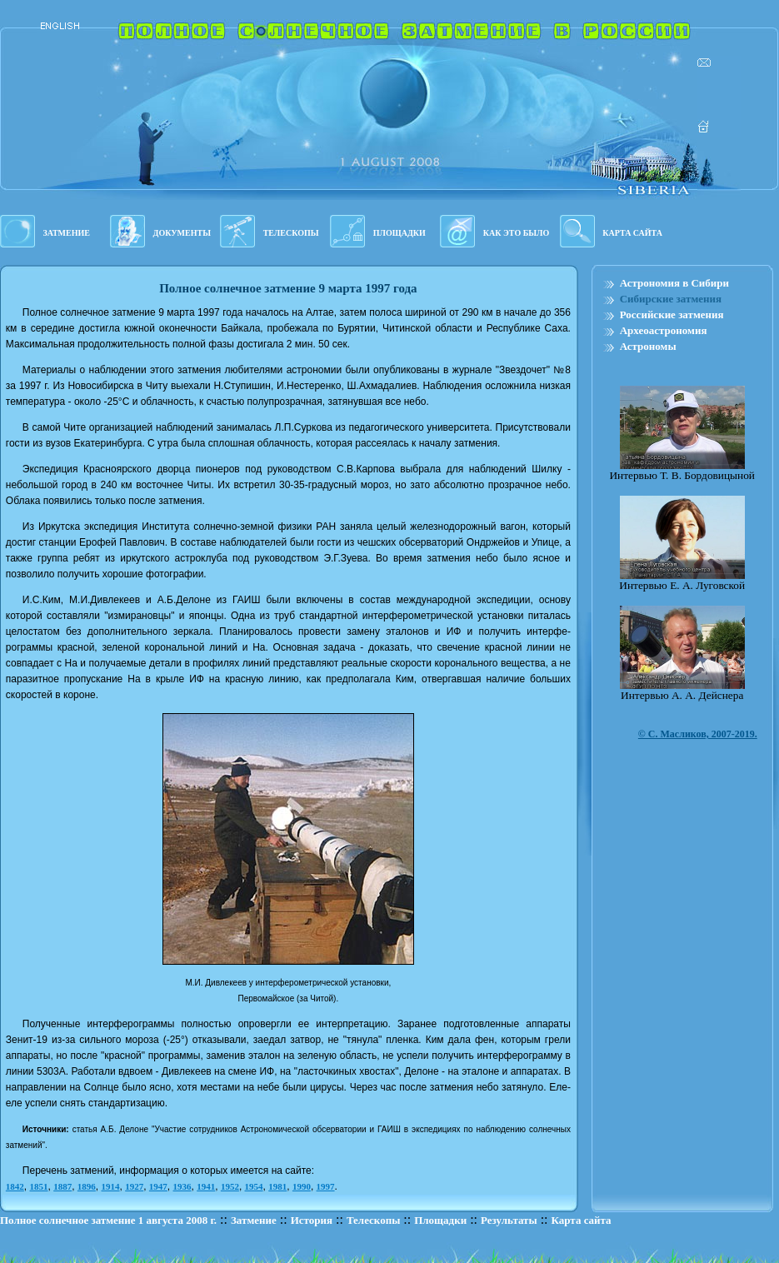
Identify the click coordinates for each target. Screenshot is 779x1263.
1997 (326, 1186)
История (311, 1220)
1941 (206, 1186)
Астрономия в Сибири (674, 283)
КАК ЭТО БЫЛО (516, 232)
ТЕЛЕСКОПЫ (291, 232)
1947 (158, 1186)
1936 (182, 1186)
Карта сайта (582, 1220)
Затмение (254, 1220)
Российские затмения (672, 314)
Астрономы (648, 346)
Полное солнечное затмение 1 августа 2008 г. (108, 1220)
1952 (230, 1186)
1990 (301, 1186)
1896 (86, 1186)
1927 (134, 1186)
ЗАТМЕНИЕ (66, 232)
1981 (277, 1186)
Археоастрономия (663, 330)
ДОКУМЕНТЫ (182, 232)
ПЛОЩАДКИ (399, 232)
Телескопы (373, 1220)
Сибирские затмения (671, 298)
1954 (254, 1186)
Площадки (440, 1220)
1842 (15, 1186)
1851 (39, 1186)
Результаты (509, 1220)
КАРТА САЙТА (632, 232)
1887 (62, 1186)
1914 (111, 1186)
